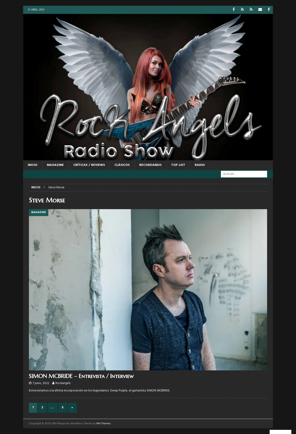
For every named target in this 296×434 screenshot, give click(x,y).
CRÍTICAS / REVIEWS (89, 165)
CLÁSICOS (122, 165)
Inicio (32, 165)
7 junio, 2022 (41, 383)
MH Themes (103, 423)
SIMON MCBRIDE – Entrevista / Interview (81, 376)
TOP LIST (178, 165)
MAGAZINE (55, 165)
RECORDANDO (150, 165)
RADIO (200, 165)
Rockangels (63, 383)
